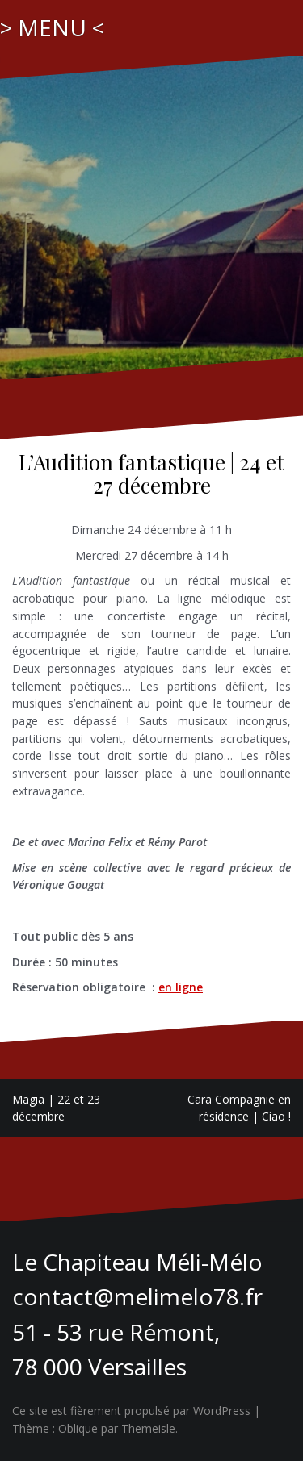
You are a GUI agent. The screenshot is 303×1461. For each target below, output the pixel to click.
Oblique (78, 1428)
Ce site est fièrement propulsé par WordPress (131, 1410)
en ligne (180, 987)
